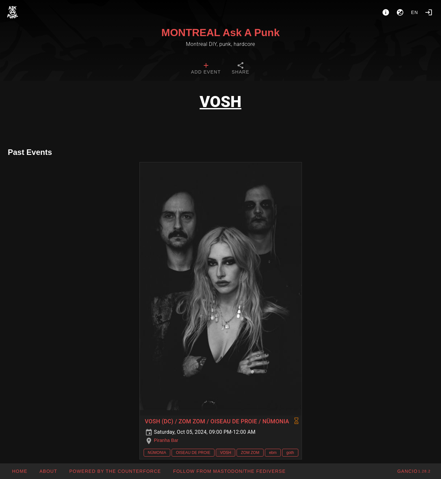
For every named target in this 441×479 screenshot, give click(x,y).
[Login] (429, 12)
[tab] (206, 69)
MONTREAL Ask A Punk (221, 32)
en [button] (414, 12)
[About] (386, 12)
